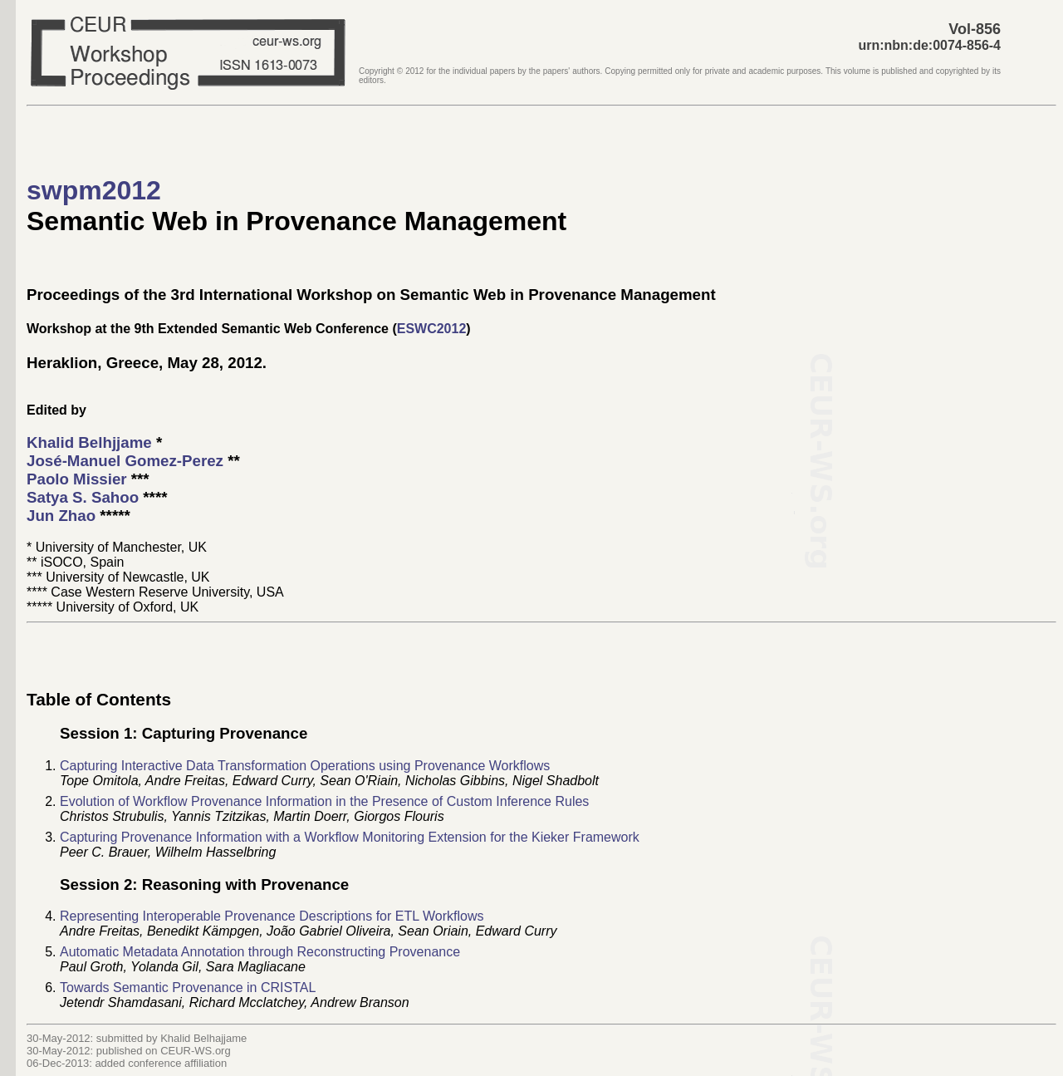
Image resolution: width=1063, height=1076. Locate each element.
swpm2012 (94, 190)
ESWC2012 (432, 329)
